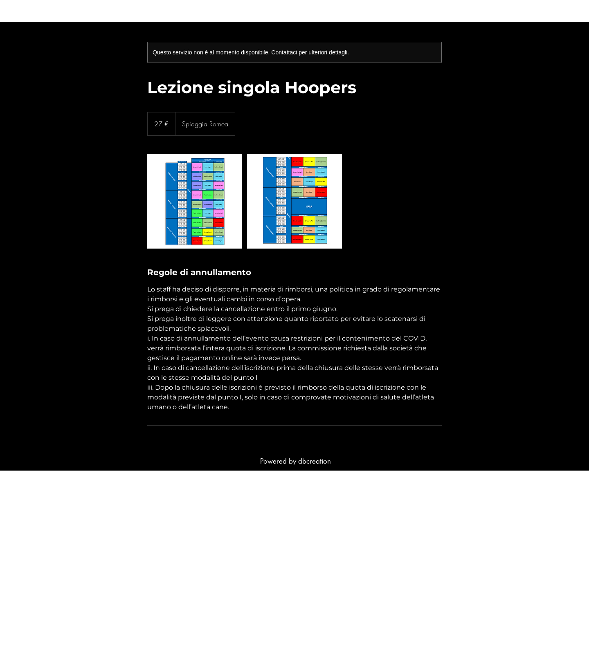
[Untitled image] (194, 201)
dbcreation (314, 461)
